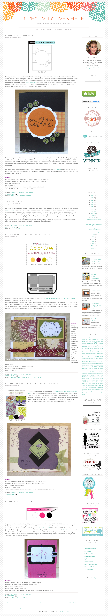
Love (92, 360)
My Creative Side (88, 553)
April (93, 243)
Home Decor (91, 356)
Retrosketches (99, 370)
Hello (101, 355)
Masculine (91, 361)
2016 (92, 195)
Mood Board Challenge (86, 363)
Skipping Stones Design (88, 375)
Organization (84, 366)
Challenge (101, 345)
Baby (89, 339)
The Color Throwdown (93, 381)
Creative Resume (46, 29)
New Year (96, 365)
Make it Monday (99, 360)
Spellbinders (85, 376)
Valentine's (85, 391)
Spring (90, 376)
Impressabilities (90, 358)
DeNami (13, 195)
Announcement (99, 337)
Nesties (28, 195)
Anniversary (15, 377)
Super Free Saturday (94, 378)
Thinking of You (91, 383)
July (93, 237)
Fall (41, 377)
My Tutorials (58, 29)
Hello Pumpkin (96, 290)
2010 (92, 209)
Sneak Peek (99, 375)
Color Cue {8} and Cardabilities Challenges (27, 234)
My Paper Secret (88, 559)
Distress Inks (95, 350)
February (93, 245)
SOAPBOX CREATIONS (90, 564)
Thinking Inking (88, 569)
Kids (83, 360)
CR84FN (91, 348)
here (54, 77)
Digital (90, 350)
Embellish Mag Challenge (20, 496)
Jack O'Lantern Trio (31, 82)
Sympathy (93, 380)
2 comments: (10, 194)
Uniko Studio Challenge (95, 387)
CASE (87, 345)
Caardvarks (98, 341)
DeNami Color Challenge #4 (19, 502)
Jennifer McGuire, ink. (90, 548)
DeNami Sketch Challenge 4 (19, 35)
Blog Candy (100, 339)
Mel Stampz (87, 551)
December (93, 211)
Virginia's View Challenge (96, 391)
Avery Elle (84, 339)
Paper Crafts (90, 366)
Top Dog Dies (99, 383)
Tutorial (96, 385)
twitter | (22, 192)
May (93, 241)
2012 (92, 204)
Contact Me (68, 29)
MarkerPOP (85, 361)
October (93, 215)
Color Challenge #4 (44, 528)
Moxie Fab (100, 363)
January (93, 248)
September (93, 217)
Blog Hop (85, 341)
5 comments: (10, 595)
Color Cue (35, 377)
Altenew (86, 337)
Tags (97, 380)
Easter (88, 351)
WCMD (89, 392)
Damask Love (88, 546)
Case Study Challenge (93, 345)
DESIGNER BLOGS (63, 611)
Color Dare (95, 346)
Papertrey (85, 368)
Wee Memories (99, 392)
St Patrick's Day (95, 376)
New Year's (100, 365)
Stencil (87, 378)
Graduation (92, 355)
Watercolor (85, 392)
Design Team (15, 228)
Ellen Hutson (92, 351)
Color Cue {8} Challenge (51, 298)
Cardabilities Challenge (69, 298)
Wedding (93, 392)
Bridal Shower (92, 341)
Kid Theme (100, 358)
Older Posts (72, 603)
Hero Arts (84, 356)
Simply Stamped (88, 561)
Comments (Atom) (19, 608)
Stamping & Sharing (89, 566)
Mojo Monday (100, 361)
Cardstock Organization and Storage (96, 259)
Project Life (84, 370)
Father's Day (92, 353)
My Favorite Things (89, 556)
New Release (90, 365)
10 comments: (10, 375)
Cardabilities (25, 377)
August (93, 234)
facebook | (15, 192)
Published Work (92, 370)
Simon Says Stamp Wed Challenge (89, 373)
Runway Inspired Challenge (89, 371)
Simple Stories (100, 373)
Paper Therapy (57, 169)
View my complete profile (92, 68)
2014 (92, 200)
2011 (92, 206)
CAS (95, 343)
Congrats (86, 348)
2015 (92, 198)
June (93, 239)
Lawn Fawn (87, 360)
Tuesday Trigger (91, 385)
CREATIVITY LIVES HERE (54, 18)
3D (82, 337)
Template (101, 380)
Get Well (33, 496)
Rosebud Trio (67, 530)
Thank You (26, 597)
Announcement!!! (13, 202)
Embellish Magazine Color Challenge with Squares (31, 383)
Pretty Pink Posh (98, 368)
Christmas (84, 346)
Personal (91, 368)
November (93, 213)
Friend (97, 353)
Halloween (21, 195)
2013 (92, 202)
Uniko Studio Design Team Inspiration (90, 389)
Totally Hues (84, 385)
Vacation (101, 389)
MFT (95, 361)
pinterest (29, 192)
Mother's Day (95, 363)
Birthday (94, 339)
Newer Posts (11, 603)
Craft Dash (95, 348)
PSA (88, 370)
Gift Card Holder (85, 355)
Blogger (95, 577)
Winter (83, 394)
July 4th (95, 358)
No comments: (10, 227)
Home (36, 29)
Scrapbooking (100, 371)
